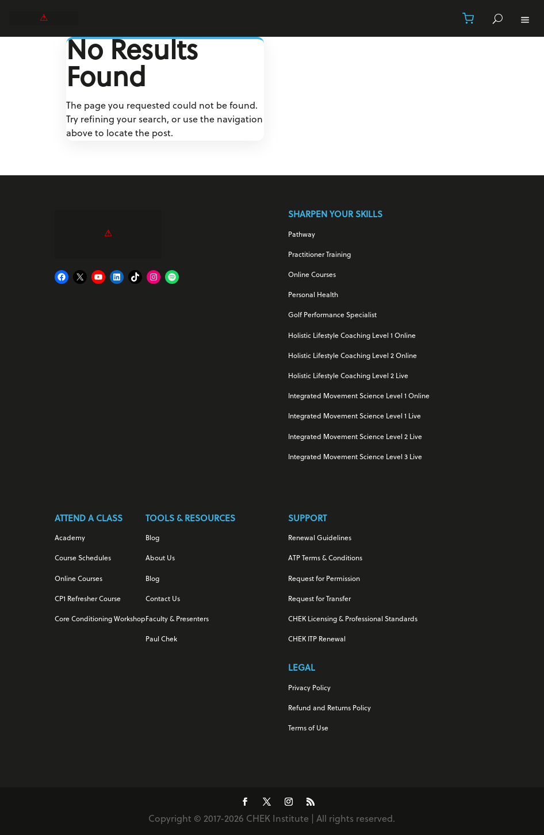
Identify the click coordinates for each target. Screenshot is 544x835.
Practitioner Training (319, 255)
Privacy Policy (309, 688)
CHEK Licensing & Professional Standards (352, 619)
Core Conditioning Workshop (100, 619)
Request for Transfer (319, 599)
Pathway (301, 235)
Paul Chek (161, 640)
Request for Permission (324, 579)
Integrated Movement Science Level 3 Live (355, 457)
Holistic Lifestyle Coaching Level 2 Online (352, 356)
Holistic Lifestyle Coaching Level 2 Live (348, 376)
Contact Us (162, 599)
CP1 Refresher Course (88, 599)
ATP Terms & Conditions (325, 559)
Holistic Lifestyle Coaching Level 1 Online (352, 336)
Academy (70, 538)
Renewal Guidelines (319, 538)
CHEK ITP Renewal (317, 640)
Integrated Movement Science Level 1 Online (359, 397)
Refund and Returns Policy (329, 709)
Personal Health (313, 295)
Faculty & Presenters (177, 619)
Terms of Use (308, 729)
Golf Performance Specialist (332, 315)
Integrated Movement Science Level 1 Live (354, 417)
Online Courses (312, 275)
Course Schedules (83, 559)
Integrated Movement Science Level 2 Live (355, 437)
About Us (160, 559)
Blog (152, 538)
